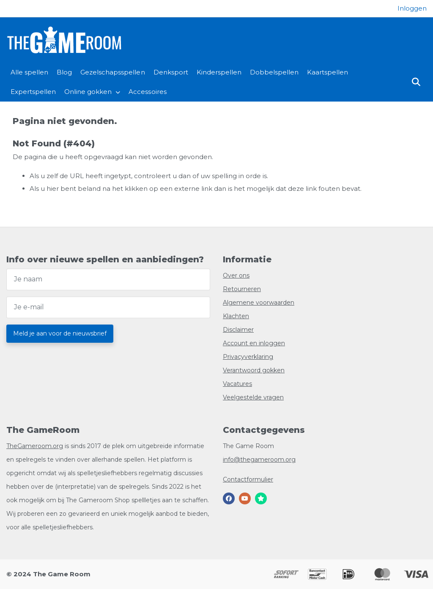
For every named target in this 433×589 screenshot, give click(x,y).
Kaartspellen (327, 72)
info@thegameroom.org (259, 459)
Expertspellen (33, 92)
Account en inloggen (254, 343)
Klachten (236, 316)
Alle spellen (29, 72)
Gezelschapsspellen (112, 72)
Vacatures (237, 384)
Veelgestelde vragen (253, 397)
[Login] (412, 8)
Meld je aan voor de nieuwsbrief (60, 333)
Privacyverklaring (248, 357)
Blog (64, 72)
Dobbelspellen (274, 72)
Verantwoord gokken (254, 370)
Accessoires (147, 92)
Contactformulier (248, 479)
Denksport (170, 72)
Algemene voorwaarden (258, 302)
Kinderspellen (219, 72)
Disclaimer (238, 329)
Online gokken (88, 92)
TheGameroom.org (34, 446)
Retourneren (242, 289)
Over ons (236, 275)
